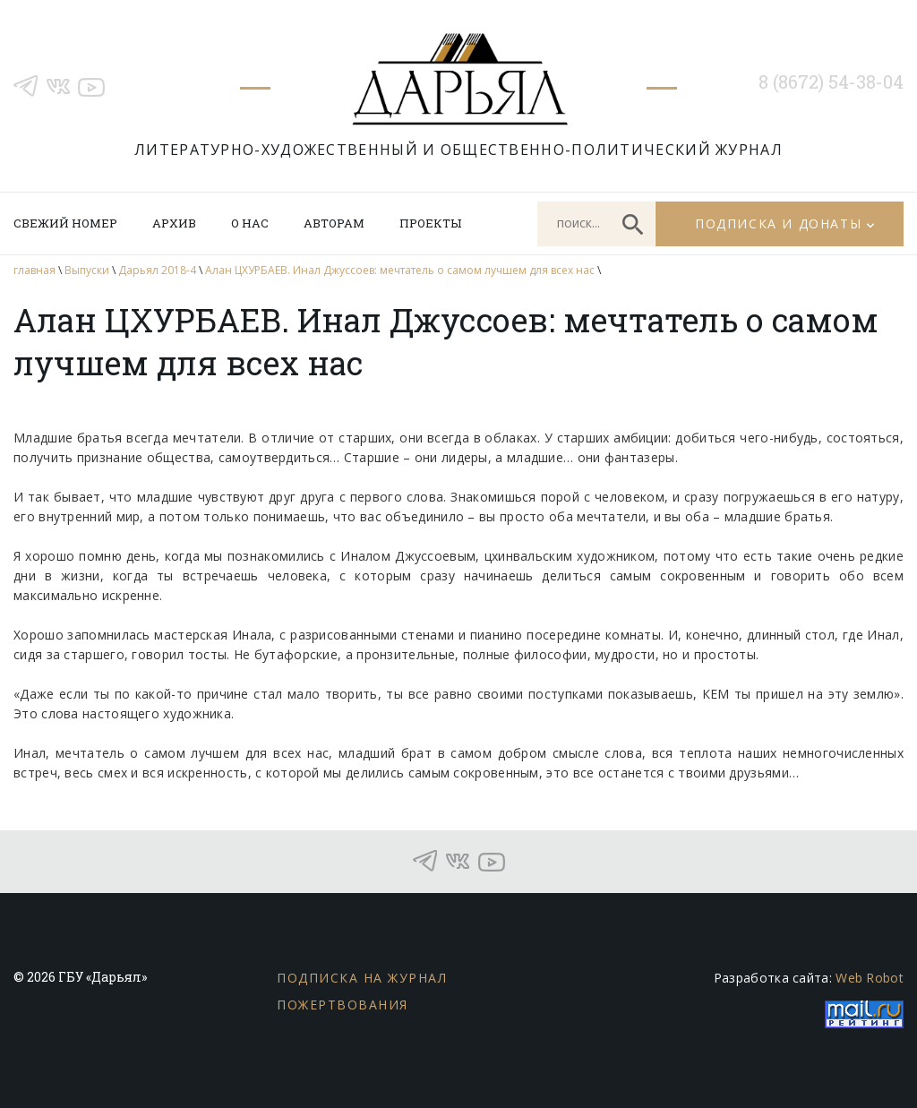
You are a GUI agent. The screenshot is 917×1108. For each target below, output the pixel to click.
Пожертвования (342, 1004)
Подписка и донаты (778, 223)
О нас (250, 223)
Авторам (334, 223)
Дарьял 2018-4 (157, 270)
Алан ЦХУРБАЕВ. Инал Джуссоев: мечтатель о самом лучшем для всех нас (400, 270)
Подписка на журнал (362, 977)
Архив (174, 223)
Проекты (430, 223)
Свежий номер (65, 223)
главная (34, 270)
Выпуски (86, 270)
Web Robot (870, 977)
